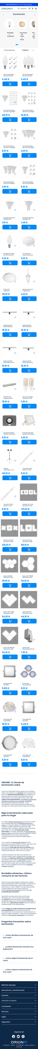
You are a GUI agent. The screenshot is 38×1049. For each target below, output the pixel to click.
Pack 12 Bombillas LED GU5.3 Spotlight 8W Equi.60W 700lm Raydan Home (28, 111)
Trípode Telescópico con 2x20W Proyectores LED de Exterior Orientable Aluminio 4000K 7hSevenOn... (9, 469)
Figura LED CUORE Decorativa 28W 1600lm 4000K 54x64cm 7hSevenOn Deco (8, 612)
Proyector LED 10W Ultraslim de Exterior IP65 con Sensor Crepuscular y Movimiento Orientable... (9, 433)
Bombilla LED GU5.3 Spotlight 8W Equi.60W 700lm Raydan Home (9, 218)
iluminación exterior (19, 842)
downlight (28, 801)
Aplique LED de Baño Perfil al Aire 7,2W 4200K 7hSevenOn (27, 361)
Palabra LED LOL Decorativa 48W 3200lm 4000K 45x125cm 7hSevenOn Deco (27, 540)
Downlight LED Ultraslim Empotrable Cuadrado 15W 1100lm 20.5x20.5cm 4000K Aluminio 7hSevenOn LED (8, 684)
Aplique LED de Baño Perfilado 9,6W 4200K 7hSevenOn (7, 326)
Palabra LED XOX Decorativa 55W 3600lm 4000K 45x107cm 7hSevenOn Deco (8, 540)
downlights (22, 860)
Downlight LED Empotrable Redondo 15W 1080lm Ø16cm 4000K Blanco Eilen (28, 755)
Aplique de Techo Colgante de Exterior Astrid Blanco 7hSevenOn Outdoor (28, 290)
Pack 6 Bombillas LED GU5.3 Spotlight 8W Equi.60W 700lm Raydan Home (9, 146)
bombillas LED (28, 899)
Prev (3, 15)
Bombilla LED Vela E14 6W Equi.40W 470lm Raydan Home (8, 254)
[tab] (19, 936)
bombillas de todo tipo (28, 799)
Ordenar (28, 50)
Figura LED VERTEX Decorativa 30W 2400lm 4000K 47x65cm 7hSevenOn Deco (27, 576)
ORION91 (20, 793)
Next (34, 15)
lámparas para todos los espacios (13, 801)
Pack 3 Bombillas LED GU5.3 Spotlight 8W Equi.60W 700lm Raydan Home (28, 146)
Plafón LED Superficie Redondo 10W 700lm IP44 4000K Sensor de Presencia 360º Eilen (8, 290)
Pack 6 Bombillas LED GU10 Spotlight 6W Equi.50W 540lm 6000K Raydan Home (28, 182)
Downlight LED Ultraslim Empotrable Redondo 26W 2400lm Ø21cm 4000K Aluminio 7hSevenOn (8, 755)
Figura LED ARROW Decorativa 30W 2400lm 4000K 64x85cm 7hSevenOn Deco (8, 648)
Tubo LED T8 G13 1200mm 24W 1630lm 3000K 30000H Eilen (8, 505)
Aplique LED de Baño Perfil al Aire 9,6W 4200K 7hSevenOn (8, 361)
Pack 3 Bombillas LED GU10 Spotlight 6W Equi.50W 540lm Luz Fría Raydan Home (9, 182)
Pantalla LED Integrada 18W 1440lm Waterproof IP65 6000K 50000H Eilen (9, 397)
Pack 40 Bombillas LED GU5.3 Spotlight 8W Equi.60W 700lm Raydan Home (9, 111)
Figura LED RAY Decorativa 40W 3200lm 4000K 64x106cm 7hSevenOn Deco (27, 612)
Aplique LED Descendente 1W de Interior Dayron (28, 648)
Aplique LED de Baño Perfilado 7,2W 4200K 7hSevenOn (27, 326)
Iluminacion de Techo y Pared (23, 36)
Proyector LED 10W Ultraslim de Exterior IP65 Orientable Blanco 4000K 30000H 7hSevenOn (28, 433)
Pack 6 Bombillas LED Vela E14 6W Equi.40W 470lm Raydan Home (8, 75)
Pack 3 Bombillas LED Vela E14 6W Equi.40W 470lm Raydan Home (27, 75)
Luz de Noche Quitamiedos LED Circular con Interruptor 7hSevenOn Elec (27, 254)
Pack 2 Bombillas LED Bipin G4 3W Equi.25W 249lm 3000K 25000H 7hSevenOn (27, 397)
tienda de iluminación (16, 822)
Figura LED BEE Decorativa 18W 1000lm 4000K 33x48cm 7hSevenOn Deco (8, 576)
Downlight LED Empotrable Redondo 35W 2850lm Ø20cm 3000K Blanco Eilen (9, 720)
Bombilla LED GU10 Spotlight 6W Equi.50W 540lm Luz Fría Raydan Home (28, 218)
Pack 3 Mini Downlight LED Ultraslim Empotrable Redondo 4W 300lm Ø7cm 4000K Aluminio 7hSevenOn (27, 684)
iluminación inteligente (16, 915)
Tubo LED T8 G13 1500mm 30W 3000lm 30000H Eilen (27, 469)
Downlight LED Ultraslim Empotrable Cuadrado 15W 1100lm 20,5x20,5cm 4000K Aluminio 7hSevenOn (28, 720)
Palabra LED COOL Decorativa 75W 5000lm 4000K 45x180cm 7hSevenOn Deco (27, 505)
